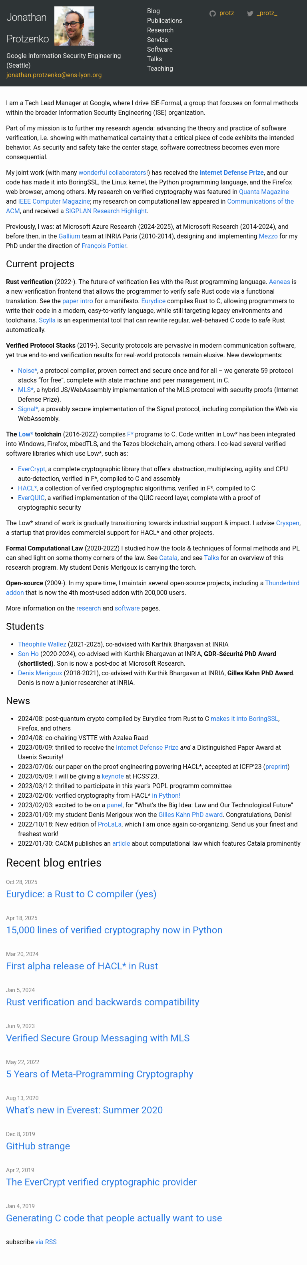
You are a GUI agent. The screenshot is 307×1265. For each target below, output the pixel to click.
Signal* (28, 409)
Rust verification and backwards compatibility (102, 1002)
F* (130, 434)
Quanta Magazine (264, 192)
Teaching (160, 68)
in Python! (166, 795)
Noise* (27, 370)
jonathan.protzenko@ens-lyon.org (54, 75)
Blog (153, 11)
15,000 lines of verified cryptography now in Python (114, 930)
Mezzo (268, 236)
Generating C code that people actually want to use (114, 1218)
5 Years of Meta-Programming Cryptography (99, 1074)
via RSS (45, 1242)
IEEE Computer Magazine (54, 201)
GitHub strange (38, 1146)
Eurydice (154, 301)
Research (160, 30)
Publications (164, 20)
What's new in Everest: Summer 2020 (84, 1110)
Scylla (47, 320)
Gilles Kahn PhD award (190, 815)
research (88, 608)
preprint (276, 767)
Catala (168, 558)
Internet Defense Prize (231, 172)
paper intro (77, 301)
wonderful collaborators (112, 172)
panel (114, 805)
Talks (154, 59)
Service (157, 40)
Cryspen (287, 523)
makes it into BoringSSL (244, 719)
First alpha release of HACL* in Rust (82, 966)
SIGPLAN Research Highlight (106, 211)
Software (160, 49)
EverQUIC (31, 498)
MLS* (26, 390)
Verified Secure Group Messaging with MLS (97, 1038)
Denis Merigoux (40, 673)
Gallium (69, 236)
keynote (113, 776)
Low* (26, 434)
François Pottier (104, 246)
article (121, 843)
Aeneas (279, 282)
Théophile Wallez (42, 644)
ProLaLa (110, 824)
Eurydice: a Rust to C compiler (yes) (81, 894)
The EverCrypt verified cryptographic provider (101, 1182)
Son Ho (28, 654)
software (127, 608)
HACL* (27, 488)
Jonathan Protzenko (27, 28)
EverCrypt (31, 469)
